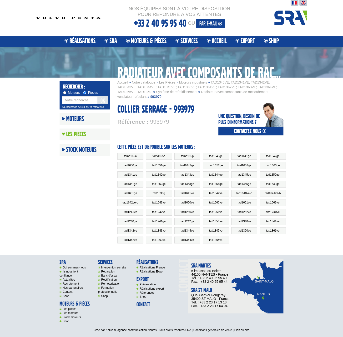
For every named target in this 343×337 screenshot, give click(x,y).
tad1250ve (187, 212)
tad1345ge (244, 174)
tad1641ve (187, 193)
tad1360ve (244, 230)
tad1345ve (215, 230)
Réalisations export (152, 288)
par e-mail (210, 23)
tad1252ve (244, 212)
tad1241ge (159, 221)
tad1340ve (244, 221)
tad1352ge (159, 184)
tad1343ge (187, 174)
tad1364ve (187, 240)
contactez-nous (250, 131)
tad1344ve (187, 230)
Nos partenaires (73, 287)
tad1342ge (159, 174)
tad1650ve (187, 202)
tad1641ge (244, 156)
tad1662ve (272, 202)
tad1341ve (272, 221)
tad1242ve (159, 212)
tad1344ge (216, 174)
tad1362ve (130, 240)
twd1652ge (216, 165)
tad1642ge (273, 156)
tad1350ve (215, 221)
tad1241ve (130, 212)
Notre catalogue (143, 82)
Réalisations (83, 41)
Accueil (219, 41)
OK (103, 101)
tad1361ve (272, 230)
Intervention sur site (113, 267)
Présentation (148, 284)
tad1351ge (130, 184)
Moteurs (71, 92)
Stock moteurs (81, 150)
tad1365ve (215, 240)
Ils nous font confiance (69, 273)
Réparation (108, 271)
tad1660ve (215, 202)
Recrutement (71, 283)
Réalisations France (152, 267)
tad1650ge (130, 165)
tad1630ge (273, 184)
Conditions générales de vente (212, 330)
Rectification (109, 279)
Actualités (69, 279)
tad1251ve (215, 212)
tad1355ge (244, 184)
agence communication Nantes (137, 330)
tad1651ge (159, 165)
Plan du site (241, 330)
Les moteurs (70, 313)
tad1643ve (159, 202)
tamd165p (187, 156)
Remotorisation (111, 283)
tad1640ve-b (244, 193)
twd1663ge (273, 165)
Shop (274, 41)
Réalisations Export (152, 271)
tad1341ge (130, 174)
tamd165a (130, 156)
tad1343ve (159, 230)
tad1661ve (244, 202)
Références (147, 292)
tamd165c (159, 156)
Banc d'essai (109, 275)
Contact (67, 291)
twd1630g (159, 193)
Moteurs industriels (193, 82)
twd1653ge (244, 165)
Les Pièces (167, 82)
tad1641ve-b (273, 193)
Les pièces (69, 309)
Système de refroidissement (176, 92)
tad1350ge (273, 174)
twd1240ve (273, 212)
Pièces (90, 92)
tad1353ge (187, 184)
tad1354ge (216, 184)
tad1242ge (187, 221)
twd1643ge (187, 165)
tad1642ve (215, 193)
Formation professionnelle (107, 289)
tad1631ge (130, 193)
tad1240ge (130, 221)
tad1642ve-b (130, 202)
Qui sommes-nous (74, 267)
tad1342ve (130, 230)
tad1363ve (159, 240)
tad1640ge (216, 156)
